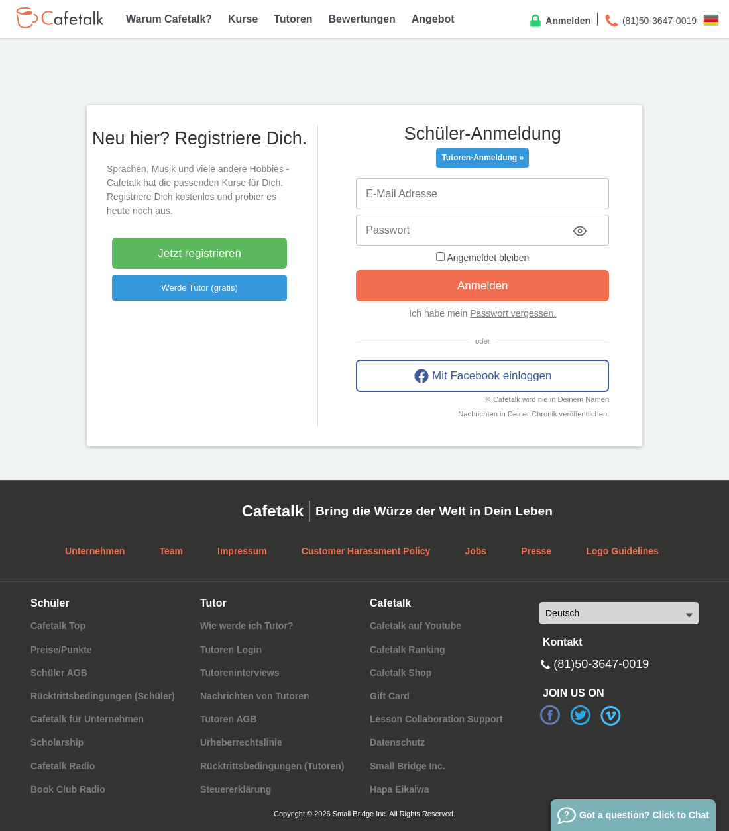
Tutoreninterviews (240, 672)
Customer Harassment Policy (366, 551)
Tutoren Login (231, 649)
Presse (536, 551)
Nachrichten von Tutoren (254, 696)
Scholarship (57, 742)
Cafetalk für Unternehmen (87, 719)
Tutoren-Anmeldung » (482, 157)
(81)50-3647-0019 (650, 21)
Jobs (475, 551)
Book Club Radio (67, 789)
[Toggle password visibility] (580, 231)
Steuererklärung (235, 789)
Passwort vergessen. (513, 313)
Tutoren (293, 18)
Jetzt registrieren (199, 253)
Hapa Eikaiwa (399, 789)
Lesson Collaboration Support (436, 719)
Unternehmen (95, 551)
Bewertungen (362, 18)
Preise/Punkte (61, 649)
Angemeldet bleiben (482, 257)
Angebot (433, 18)
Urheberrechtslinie (241, 742)
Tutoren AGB (228, 719)
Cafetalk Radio (62, 766)
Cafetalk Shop (400, 672)
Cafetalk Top (57, 625)
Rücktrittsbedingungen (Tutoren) (272, 766)
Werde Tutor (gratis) (199, 288)
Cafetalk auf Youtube (415, 625)
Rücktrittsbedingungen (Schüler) (102, 696)
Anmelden (559, 21)
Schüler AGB (58, 672)
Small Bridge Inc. (407, 766)
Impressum (242, 551)
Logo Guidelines (622, 551)
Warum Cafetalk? (169, 18)
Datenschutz (397, 742)
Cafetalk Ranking (407, 649)
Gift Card (390, 696)
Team (171, 551)
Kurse (243, 18)
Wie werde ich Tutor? (246, 625)
